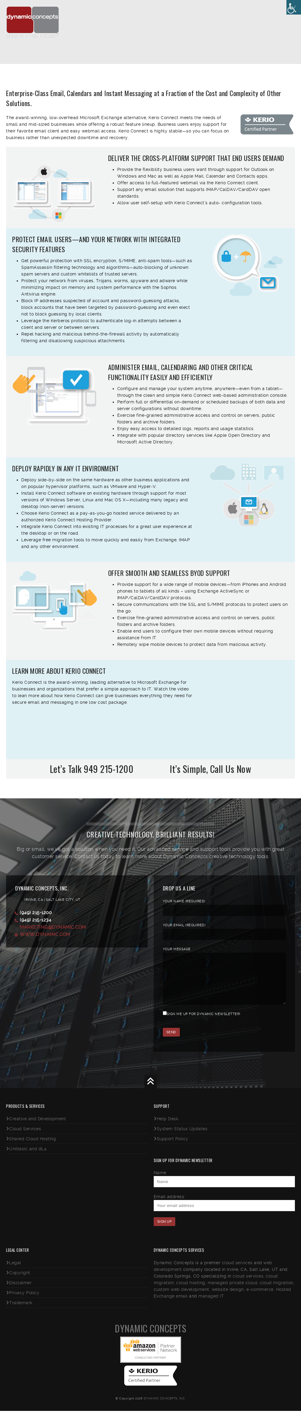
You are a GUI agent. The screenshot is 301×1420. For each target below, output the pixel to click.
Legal (15, 1271)
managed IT (211, 1305)
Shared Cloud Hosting (32, 1147)
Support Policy (172, 1147)
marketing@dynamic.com (53, 927)
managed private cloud (233, 1291)
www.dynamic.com (45, 934)
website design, (228, 1298)
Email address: (169, 1205)
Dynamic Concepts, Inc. (165, 1407)
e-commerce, (260, 1298)
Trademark (20, 1311)
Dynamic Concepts (150, 1337)
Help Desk (168, 1127)
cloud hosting (190, 1291)
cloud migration (276, 1291)
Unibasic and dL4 (27, 1157)
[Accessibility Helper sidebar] (293, 7)
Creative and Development (37, 1127)
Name (160, 1181)
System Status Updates (182, 1137)
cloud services (237, 1271)
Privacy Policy (24, 1301)
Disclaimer (20, 1291)
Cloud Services (25, 1137)
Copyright (19, 1281)
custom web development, (182, 1298)
